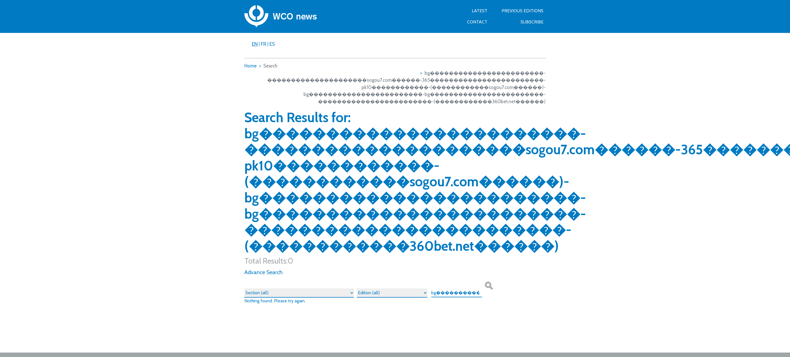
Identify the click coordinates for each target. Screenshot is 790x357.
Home (250, 66)
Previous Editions (522, 10)
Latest (479, 10)
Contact (477, 22)
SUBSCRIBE (532, 22)
